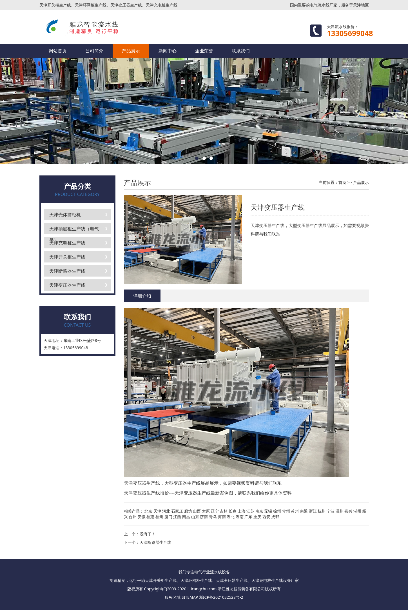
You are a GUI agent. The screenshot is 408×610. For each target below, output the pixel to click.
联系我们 (241, 51)
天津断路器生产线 (67, 271)
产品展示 (131, 51)
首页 (342, 182)
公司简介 (94, 51)
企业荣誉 (204, 51)
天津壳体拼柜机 (65, 215)
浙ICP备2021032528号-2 (221, 597)
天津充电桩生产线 (67, 243)
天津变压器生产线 (67, 285)
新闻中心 (168, 51)
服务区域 (172, 597)
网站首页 (58, 51)
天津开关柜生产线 (67, 257)
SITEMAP (190, 597)
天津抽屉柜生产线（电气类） (74, 230)
